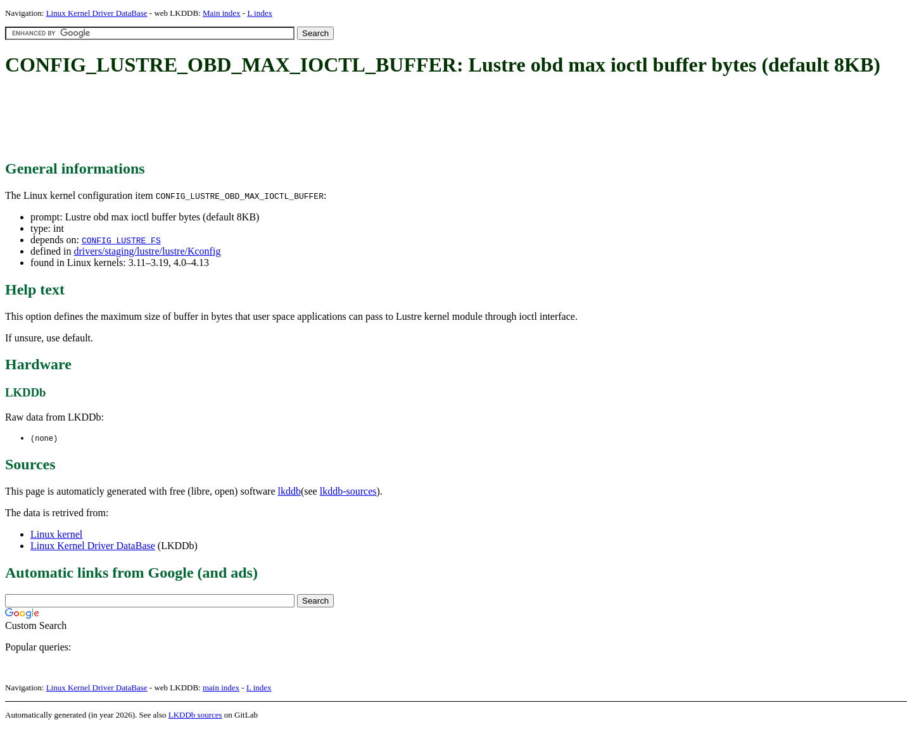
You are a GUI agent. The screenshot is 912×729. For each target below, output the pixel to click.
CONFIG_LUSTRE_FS (121, 240)
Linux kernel (56, 534)
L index (259, 13)
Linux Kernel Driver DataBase (97, 13)
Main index (222, 13)
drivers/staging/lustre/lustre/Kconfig (146, 251)
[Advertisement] (235, 119)
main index (221, 688)
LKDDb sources (195, 715)
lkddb (289, 491)
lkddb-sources (348, 491)
